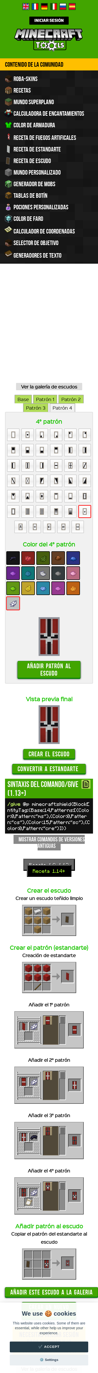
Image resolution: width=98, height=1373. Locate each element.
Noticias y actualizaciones (55, 1302)
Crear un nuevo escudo (49, 1212)
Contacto (21, 1302)
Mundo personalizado (33, 172)
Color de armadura (30, 125)
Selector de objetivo (31, 243)
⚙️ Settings (49, 1360)
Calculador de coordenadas (40, 231)
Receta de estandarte (33, 149)
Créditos (80, 1297)
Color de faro (24, 219)
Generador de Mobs (30, 184)
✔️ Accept (48, 1347)
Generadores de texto (33, 255)
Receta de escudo (28, 161)
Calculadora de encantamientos (44, 113)
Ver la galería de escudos (49, 288)
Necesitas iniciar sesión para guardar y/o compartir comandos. (49, 1244)
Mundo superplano (29, 102)
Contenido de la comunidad (34, 64)
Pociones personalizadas (36, 207)
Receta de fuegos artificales (40, 137)
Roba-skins (21, 79)
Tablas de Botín (26, 195)
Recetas (18, 90)
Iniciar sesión (49, 21)
